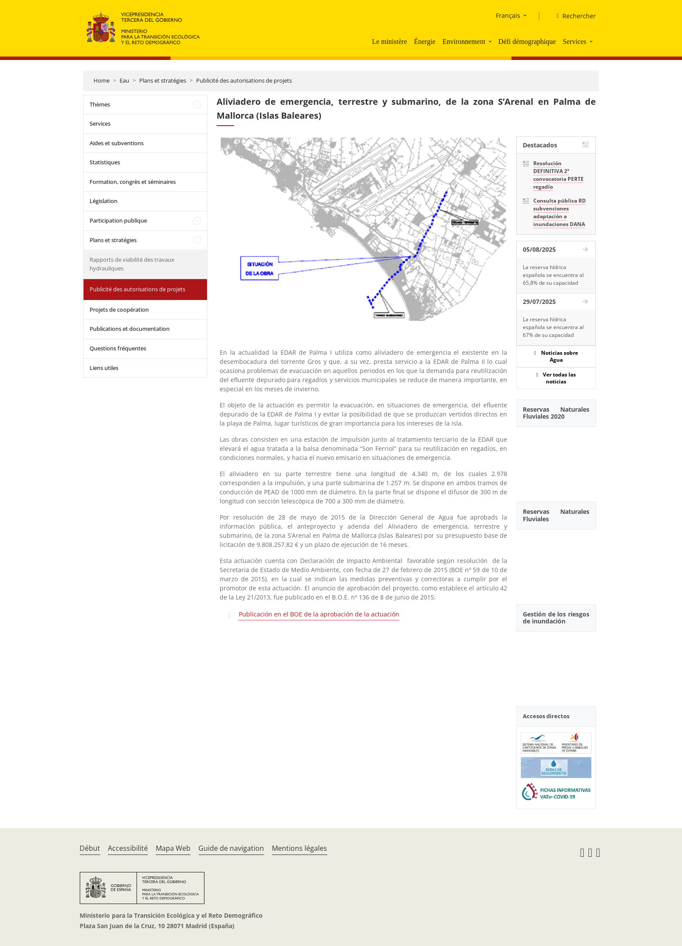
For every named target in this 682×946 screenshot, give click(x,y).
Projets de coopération (119, 309)
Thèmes (100, 104)
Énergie (424, 41)
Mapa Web (173, 848)
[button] (491, 41)
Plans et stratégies (162, 80)
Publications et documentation (130, 329)
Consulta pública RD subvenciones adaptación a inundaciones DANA (559, 212)
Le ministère (389, 41)
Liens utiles (104, 368)
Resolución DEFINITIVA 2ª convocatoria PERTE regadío (558, 175)
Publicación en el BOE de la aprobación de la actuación (319, 614)
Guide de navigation (231, 848)
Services (574, 41)
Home (102, 80)
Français (508, 15)
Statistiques (105, 162)
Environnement (463, 41)
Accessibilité (128, 848)
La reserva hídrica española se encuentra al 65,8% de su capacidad (553, 274)
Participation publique (118, 220)
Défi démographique (527, 41)
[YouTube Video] (556, 459)
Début (90, 848)
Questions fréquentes (118, 348)
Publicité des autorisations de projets (244, 80)
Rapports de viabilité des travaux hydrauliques (132, 264)
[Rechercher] (573, 16)
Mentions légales (299, 848)
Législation (103, 201)
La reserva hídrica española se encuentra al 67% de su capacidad (553, 327)
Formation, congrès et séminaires (133, 182)
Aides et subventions (117, 143)
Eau (124, 80)
